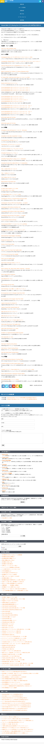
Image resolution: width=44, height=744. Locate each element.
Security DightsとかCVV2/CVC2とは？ (10, 572)
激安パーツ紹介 (4, 691)
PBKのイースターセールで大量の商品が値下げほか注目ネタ (14, 671)
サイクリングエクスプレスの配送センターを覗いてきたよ (14, 640)
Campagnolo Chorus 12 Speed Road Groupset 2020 (14, 198)
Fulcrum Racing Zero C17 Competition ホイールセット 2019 (15, 65)
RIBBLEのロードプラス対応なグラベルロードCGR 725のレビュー (15, 727)
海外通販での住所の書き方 (7, 563)
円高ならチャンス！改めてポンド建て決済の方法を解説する (14, 588)
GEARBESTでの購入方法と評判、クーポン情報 (11, 654)
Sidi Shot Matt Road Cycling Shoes (9, 352)
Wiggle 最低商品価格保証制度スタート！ (10, 604)
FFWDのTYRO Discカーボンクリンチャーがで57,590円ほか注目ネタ (22, 399)
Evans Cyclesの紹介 (6, 611)
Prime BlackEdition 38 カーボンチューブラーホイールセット (15, 89)
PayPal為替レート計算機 (6, 521)
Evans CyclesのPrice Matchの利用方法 (10, 615)
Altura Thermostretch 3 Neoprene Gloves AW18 (13, 373)
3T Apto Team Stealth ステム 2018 (9, 188)
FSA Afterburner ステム (7, 278)
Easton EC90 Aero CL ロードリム (9, 83)
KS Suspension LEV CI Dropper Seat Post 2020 (13, 293)
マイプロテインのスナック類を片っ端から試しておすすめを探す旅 (15, 718)
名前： (2, 418)
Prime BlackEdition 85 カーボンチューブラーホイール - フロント (16, 111)
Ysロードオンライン (6, 484)
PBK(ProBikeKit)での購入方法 (8, 634)
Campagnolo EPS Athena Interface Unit (11, 207)
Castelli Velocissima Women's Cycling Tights (12, 359)
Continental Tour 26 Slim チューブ (9, 140)
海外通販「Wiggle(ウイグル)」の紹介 (9, 597)
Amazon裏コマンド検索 (6, 511)
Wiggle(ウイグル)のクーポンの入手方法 (10, 600)
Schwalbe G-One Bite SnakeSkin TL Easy (11, 136)
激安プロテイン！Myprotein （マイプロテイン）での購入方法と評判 (16, 652)
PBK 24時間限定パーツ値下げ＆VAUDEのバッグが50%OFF (14, 677)
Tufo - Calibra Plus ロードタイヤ (9, 168)
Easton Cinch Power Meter (7, 244)
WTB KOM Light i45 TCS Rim (8, 123)
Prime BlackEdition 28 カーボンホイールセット (12, 96)
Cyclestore (4, 464)
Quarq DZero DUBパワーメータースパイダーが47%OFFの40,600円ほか (16, 703)
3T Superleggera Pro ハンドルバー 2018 (11, 194)
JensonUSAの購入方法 (6, 618)
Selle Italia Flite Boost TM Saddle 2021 (10, 324)
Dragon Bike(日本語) (6, 460)
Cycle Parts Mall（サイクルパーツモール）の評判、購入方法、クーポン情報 (17, 663)
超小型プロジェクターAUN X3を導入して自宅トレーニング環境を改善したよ (17, 720)
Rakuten (4, 490)
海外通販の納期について (7, 578)
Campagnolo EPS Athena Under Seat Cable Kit (12, 211)
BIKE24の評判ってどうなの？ (8, 623)
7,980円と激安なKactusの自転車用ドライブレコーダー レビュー (15, 725)
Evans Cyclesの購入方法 (7, 613)
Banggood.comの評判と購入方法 (8, 645)
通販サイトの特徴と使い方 (6, 594)
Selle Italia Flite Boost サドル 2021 (9, 328)
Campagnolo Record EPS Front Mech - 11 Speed (13, 215)
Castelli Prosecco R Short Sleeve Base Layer (12, 363)
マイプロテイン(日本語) (7, 473)
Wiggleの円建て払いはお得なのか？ (9, 602)
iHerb (3, 476)
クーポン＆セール (22, 16)
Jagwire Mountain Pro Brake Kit (9, 303)
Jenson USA (4, 467)
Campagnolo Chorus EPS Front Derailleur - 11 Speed (14, 202)
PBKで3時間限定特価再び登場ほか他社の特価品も (12, 678)
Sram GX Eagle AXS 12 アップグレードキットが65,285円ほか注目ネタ (16, 706)
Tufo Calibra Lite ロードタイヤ (8, 177)
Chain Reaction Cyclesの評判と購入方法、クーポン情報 (13, 607)
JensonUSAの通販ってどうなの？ (9, 616)
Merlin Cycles (5, 454)
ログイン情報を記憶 (6, 430)
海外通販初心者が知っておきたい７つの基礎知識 (12, 554)
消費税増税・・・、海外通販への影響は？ (10, 585)
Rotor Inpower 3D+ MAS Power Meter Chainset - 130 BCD (15, 268)
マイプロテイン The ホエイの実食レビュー (11, 716)
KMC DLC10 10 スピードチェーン (9, 311)
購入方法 (22, 13)
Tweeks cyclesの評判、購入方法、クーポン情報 (11, 657)
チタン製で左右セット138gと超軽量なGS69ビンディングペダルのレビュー (17, 731)
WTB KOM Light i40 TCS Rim (8, 117)
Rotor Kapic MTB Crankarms (8, 274)
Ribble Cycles (5, 470)
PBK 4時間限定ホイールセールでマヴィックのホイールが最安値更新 (16, 684)
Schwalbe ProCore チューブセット (9, 153)
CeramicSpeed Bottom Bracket (8, 219)
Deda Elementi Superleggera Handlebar (11, 235)
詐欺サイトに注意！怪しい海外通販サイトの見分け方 (13, 581)
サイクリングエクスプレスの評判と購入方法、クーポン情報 (14, 636)
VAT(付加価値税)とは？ (7, 570)
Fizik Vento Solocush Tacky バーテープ (10, 262)
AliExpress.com (5, 479)
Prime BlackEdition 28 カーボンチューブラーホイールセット (15, 87)
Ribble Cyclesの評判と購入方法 (8, 647)
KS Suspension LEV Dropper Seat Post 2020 (12, 298)
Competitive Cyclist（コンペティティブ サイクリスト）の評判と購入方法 (17, 641)
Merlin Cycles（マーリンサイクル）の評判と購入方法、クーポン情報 (16, 629)
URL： (2, 426)
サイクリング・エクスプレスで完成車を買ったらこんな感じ (14, 638)
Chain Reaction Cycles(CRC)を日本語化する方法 (12, 609)
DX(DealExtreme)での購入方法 (8, 622)
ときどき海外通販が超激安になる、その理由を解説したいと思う (15, 590)
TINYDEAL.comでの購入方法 (8, 649)
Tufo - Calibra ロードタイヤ (8, 173)
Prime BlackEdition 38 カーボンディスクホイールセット (14, 99)
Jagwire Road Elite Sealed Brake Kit (10, 307)
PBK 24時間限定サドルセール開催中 (9, 687)
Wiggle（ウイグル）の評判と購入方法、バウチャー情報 (13, 598)
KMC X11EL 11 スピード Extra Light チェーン (12, 320)
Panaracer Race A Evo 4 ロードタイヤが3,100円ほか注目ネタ (14, 697)
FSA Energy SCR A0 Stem (7, 284)
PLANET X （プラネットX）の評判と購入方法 (11, 650)
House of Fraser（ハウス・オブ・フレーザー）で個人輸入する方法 (15, 643)
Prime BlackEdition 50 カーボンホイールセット (12, 101)
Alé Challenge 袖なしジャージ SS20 (10, 379)
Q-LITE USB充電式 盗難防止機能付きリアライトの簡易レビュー (15, 733)
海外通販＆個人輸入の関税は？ (8, 556)
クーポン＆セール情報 (5, 668)
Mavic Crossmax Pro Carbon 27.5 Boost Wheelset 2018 (15, 71)
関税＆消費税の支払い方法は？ (8, 560)
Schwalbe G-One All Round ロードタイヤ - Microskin (14, 130)
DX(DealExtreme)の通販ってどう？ (9, 620)
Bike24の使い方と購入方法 (7, 625)
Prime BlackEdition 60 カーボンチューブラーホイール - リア (15, 107)
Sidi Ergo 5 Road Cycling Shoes (9, 343)
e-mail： (3, 422)
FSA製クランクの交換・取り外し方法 (9, 724)
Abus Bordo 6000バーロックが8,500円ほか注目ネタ (12, 694)
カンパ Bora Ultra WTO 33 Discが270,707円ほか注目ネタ (13, 701)
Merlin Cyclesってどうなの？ (8, 627)
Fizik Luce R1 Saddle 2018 (7, 258)
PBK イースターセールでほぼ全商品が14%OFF (11, 675)
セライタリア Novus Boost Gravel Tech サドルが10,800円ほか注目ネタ (16, 705)
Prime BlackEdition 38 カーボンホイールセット (12, 98)
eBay (3, 482)
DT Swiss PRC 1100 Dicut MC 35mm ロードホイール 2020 (15, 77)
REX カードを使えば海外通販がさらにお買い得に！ (12, 583)
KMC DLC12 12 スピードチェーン (9, 315)
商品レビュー (4, 714)
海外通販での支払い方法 (7, 561)
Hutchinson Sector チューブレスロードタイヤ (12, 148)
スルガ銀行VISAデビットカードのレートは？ (11, 569)
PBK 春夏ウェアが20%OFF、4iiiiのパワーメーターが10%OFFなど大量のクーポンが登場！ (20, 673)
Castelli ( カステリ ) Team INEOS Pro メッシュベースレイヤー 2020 (17, 369)
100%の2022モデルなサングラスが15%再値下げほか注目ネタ (14, 710)
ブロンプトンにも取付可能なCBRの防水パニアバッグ (13, 722)
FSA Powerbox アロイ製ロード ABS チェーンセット (13, 288)
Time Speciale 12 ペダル (7, 336)
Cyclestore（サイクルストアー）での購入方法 (11, 632)
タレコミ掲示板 (22, 7)
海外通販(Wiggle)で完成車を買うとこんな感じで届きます (13, 579)
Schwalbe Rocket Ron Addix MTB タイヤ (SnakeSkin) (14, 163)
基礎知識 (22, 10)
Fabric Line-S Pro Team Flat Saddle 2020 (11, 250)
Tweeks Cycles (5, 457)
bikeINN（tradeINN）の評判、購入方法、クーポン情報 (13, 659)
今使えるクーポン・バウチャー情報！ (9, 507)
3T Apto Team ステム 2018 (7, 190)
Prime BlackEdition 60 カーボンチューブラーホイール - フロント (16, 105)
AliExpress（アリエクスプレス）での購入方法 (11, 631)
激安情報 (22, 20)
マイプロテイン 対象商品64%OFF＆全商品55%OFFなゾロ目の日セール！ (17, 685)
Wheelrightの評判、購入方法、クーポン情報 (11, 661)
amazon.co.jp (5, 487)
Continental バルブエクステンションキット (11, 144)
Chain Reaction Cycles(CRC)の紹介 (9, 606)
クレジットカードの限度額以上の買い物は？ (11, 567)
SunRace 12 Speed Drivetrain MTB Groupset (12, 332)
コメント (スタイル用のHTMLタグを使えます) (11, 431)
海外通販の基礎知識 (5, 552)
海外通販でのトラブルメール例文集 (9, 574)
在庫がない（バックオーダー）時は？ (9, 565)
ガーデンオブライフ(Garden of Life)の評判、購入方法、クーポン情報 (16, 665)
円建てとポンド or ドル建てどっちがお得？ (11, 576)
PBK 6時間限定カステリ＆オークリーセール (11, 682)
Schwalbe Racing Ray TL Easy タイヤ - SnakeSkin (13, 158)
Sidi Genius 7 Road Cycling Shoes (9, 348)
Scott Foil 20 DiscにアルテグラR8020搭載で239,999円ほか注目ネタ (21, 397)
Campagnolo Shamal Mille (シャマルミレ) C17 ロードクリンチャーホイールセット (21, 61)
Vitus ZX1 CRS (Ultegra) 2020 (8, 48)
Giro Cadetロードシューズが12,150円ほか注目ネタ (12, 696)
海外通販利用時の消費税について (9, 558)
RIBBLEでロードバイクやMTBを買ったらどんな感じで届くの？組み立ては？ (17, 729)
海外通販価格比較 (5, 495)
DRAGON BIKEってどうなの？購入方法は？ (11, 656)
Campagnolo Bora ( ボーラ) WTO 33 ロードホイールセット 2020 (16, 57)
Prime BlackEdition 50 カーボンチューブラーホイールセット (15, 90)
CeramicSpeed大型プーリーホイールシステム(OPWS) (14, 224)
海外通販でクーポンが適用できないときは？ (11, 587)
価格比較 (22, 4)
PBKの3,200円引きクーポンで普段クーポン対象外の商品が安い (15, 680)
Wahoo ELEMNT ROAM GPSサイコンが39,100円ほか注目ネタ (15, 708)
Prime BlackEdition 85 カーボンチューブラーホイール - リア (15, 113)
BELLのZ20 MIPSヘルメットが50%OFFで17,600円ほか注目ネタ (15, 699)
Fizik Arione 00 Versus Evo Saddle (9, 254)
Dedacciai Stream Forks (7, 240)
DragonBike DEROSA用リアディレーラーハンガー (13, 229)
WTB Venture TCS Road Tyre (8, 181)
